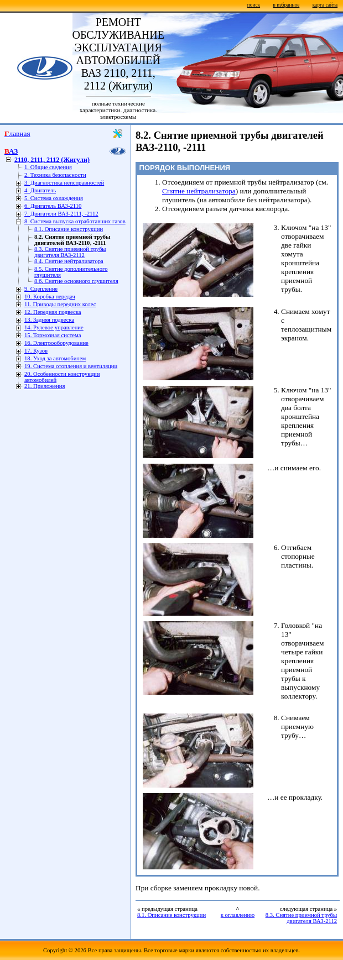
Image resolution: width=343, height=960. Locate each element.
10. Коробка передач (49, 296)
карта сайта (325, 5)
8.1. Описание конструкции (68, 229)
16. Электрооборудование (56, 343)
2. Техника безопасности (55, 175)
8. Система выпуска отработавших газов (75, 221)
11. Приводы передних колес (60, 304)
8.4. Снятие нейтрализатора (68, 261)
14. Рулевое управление (54, 327)
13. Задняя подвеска (49, 320)
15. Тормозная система (52, 335)
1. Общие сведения (48, 167)
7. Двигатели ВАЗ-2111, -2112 (61, 214)
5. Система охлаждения (53, 198)
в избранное (286, 5)
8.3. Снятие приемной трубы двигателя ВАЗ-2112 (70, 252)
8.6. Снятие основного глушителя (76, 281)
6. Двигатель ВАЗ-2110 (52, 206)
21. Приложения (44, 386)
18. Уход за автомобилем (55, 358)
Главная (17, 133)
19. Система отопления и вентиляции (70, 366)
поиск (253, 5)
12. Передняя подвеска (52, 312)
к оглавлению (237, 915)
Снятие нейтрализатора (199, 191)
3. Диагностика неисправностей (64, 183)
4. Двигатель (40, 190)
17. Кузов (36, 351)
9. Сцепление (41, 289)
